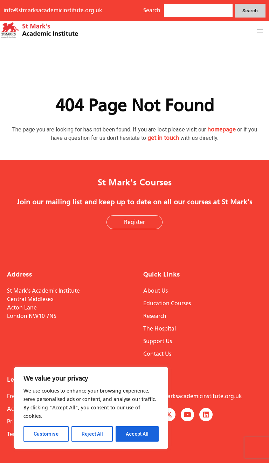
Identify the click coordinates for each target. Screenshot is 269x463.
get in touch (163, 138)
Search (250, 10)
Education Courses (167, 303)
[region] (91, 408)
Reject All (92, 434)
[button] (260, 31)
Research (154, 316)
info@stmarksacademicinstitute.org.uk (53, 10)
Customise (46, 434)
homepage (221, 129)
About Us (155, 290)
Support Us (157, 341)
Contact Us (157, 353)
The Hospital (159, 328)
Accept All (137, 434)
